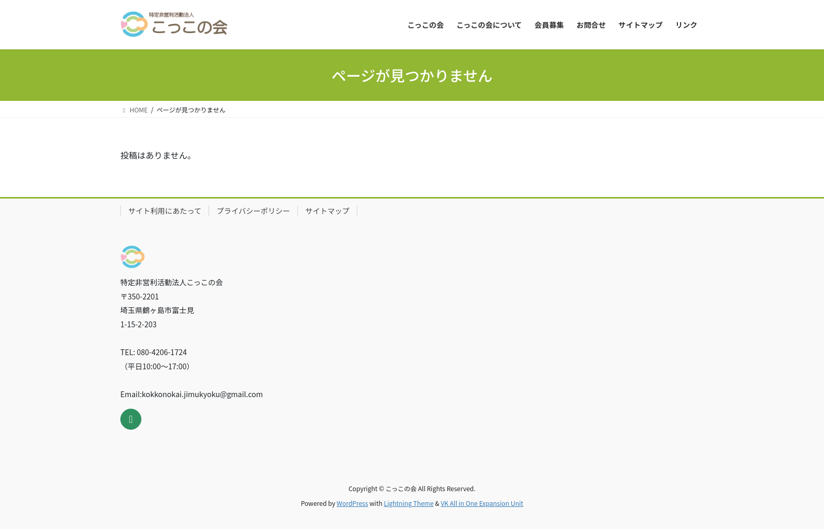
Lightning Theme (409, 503)
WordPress (352, 503)
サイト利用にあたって (164, 210)
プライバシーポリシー (253, 210)
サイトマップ (327, 210)
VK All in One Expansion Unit (482, 503)
